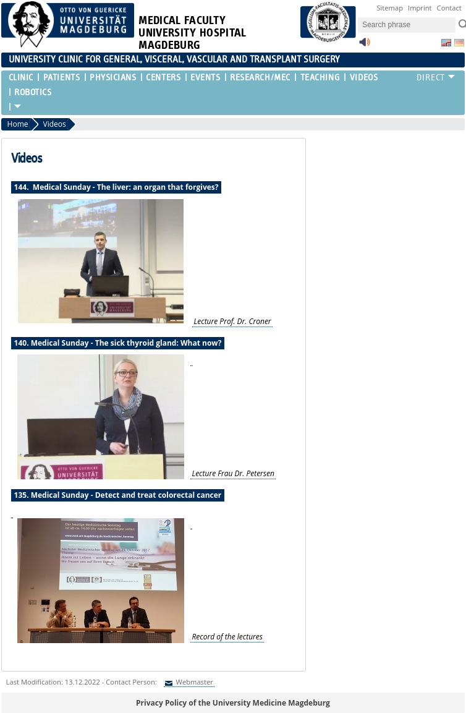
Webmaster (193, 681)
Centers (163, 77)
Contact (449, 7)
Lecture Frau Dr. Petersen (233, 473)
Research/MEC (260, 77)
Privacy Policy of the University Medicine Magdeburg (233, 703)
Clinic (21, 77)
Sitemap (389, 7)
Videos (364, 77)
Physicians (113, 77)
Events (205, 77)
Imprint (420, 7)
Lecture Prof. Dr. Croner (232, 321)
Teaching (320, 77)
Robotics (32, 92)
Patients (61, 77)
